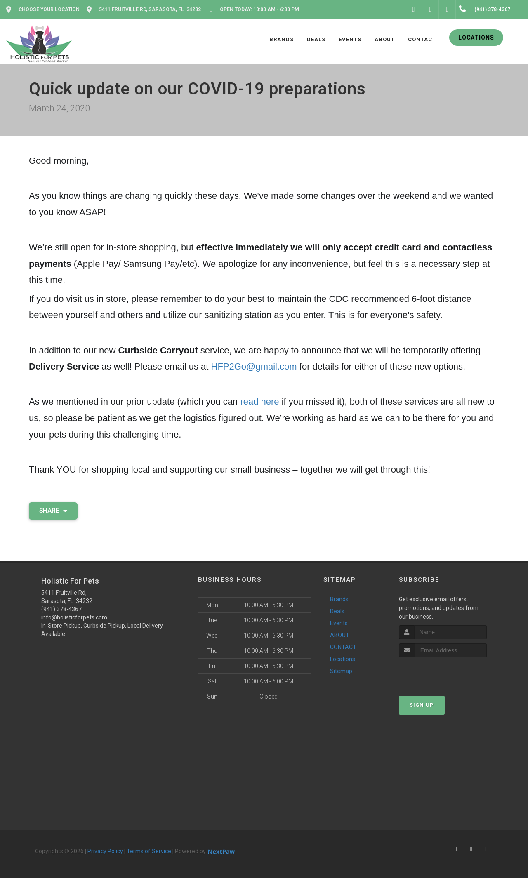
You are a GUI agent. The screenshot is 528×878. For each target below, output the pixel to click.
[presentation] (443, 672)
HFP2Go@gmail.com (254, 366)
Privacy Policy (105, 851)
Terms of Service (149, 851)
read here (259, 401)
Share (53, 510)
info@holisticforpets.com (74, 617)
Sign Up (422, 705)
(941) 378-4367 (61, 609)
